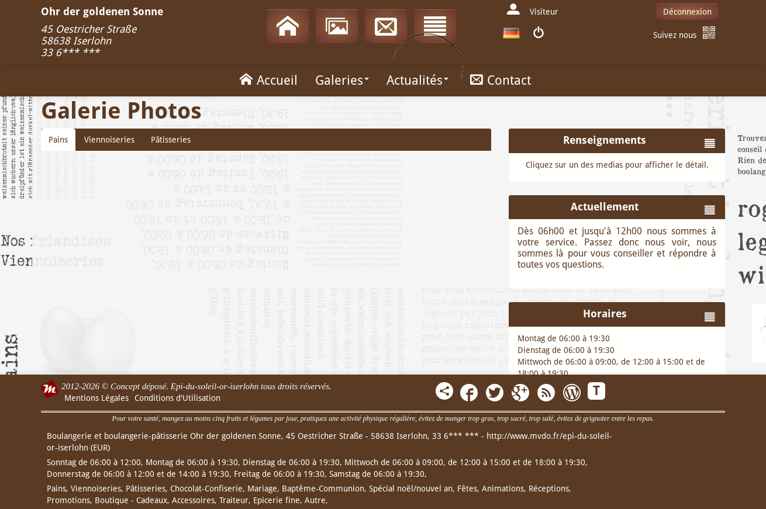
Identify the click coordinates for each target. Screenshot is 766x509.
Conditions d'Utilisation (177, 398)
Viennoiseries (109, 139)
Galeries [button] (342, 80)
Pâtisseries (171, 139)
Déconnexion (687, 11)
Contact (498, 79)
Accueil (267, 79)
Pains (58, 139)
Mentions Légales (96, 398)
